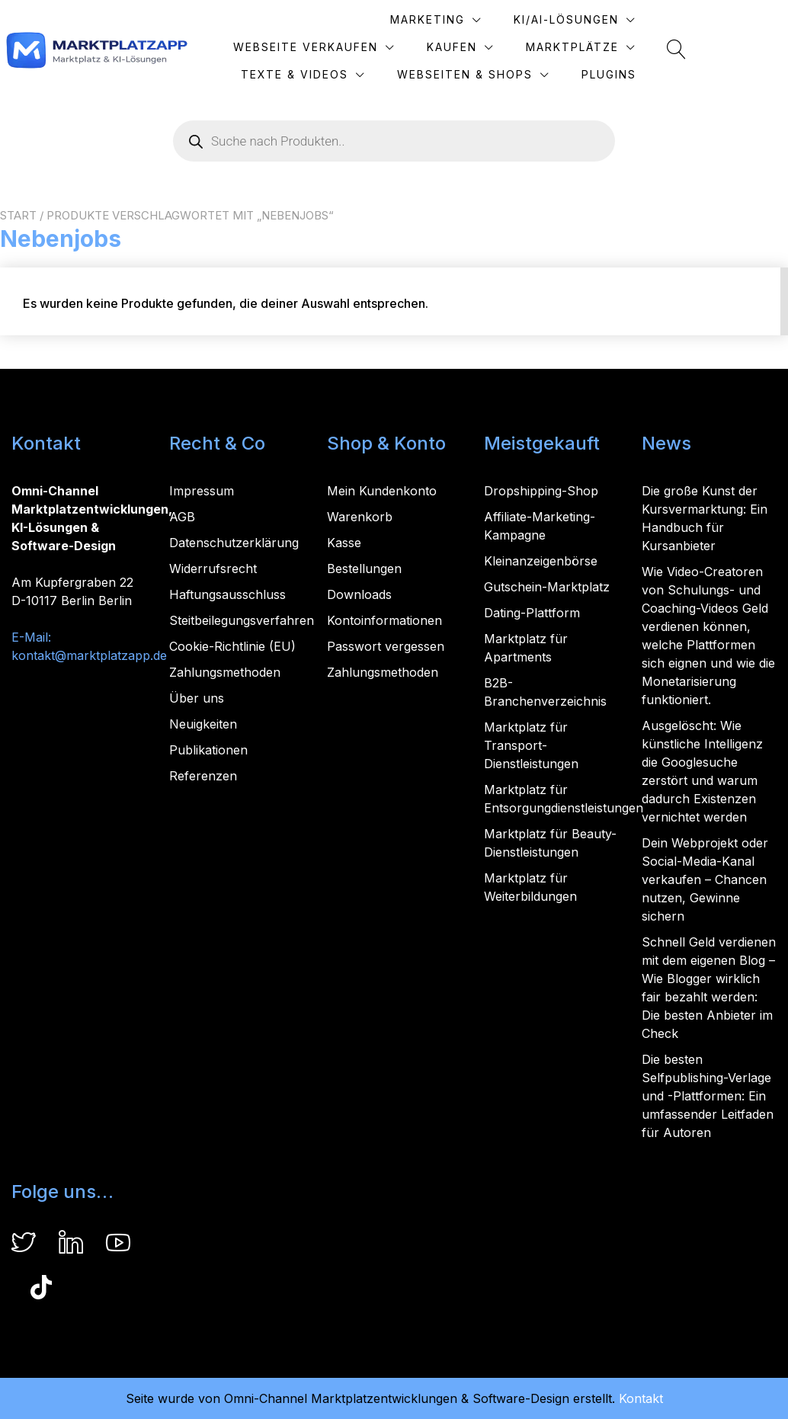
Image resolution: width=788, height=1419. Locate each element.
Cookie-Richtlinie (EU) (232, 646)
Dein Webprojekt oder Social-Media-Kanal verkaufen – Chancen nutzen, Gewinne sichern (705, 879)
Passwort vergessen (385, 646)
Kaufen (393, 46)
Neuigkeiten (203, 724)
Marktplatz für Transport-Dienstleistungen (531, 745)
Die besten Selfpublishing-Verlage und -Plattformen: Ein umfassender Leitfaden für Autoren (708, 1096)
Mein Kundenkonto (382, 490)
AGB (182, 516)
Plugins (706, 74)
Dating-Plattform (532, 612)
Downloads (359, 594)
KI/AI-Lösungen (470, 19)
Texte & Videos (662, 46)
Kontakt (641, 1398)
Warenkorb (359, 516)
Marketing (331, 19)
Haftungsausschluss (227, 594)
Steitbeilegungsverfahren (241, 620)
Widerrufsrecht (213, 568)
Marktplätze (513, 46)
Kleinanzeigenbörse (540, 561)
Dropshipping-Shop (541, 490)
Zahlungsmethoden (224, 672)
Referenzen (203, 775)
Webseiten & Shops (562, 74)
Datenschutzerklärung (234, 542)
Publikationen (208, 750)
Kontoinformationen (384, 620)
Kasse (344, 542)
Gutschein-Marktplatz (547, 586)
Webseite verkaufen (644, 19)
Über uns (196, 698)
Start (18, 215)
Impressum (201, 490)
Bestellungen (364, 568)
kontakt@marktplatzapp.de (89, 655)
